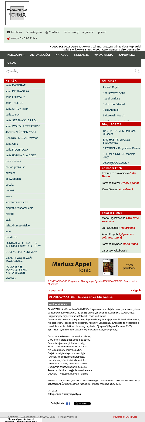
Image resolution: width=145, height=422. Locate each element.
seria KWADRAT (15, 85)
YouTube (54, 32)
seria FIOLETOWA (16, 149)
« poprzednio (56, 290)
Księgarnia (15, 54)
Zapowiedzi (127, 54)
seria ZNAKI (12, 114)
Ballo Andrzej (111, 109)
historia (9, 213)
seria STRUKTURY (17, 108)
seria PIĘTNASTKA (17, 91)
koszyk (15, 38)
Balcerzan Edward (114, 104)
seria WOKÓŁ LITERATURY (22, 126)
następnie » (136, 290)
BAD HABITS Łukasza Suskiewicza (116, 141)
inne (8, 231)
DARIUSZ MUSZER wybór (21, 137)
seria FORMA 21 (15, 97)
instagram (36, 32)
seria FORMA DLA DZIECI (21, 155)
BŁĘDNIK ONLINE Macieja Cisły (119, 155)
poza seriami (13, 161)
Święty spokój (130, 182)
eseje (8, 196)
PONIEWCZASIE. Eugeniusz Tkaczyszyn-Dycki (74, 281)
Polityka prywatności (67, 417)
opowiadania (13, 178)
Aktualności (40, 54)
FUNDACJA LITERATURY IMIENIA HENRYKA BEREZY (23, 245)
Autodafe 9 (126, 189)
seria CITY (11, 143)
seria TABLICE (14, 102)
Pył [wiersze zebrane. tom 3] (118, 236)
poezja (9, 184)
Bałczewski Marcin (114, 115)
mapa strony (71, 32)
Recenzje (81, 54)
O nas (11, 62)
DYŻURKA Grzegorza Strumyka (116, 164)
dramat (9, 190)
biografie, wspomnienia (19, 207)
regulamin (88, 32)
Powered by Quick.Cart (125, 417)
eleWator (10, 278)
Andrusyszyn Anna (114, 92)
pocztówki (11, 237)
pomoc (102, 32)
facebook (16, 32)
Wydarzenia (103, 54)
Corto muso (130, 243)
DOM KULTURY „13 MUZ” (21, 251)
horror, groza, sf (15, 167)
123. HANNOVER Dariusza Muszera (119, 132)
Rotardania (128, 227)
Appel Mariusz (111, 98)
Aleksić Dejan (111, 87)
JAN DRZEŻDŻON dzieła (20, 132)
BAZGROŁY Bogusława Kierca (121, 148)
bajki (8, 219)
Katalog (62, 54)
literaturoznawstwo (16, 202)
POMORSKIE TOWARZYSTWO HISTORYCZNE (16, 269)
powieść (10, 172)
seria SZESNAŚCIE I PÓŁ (21, 120)
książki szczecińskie (17, 225)
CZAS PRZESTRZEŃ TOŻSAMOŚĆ (18, 259)
